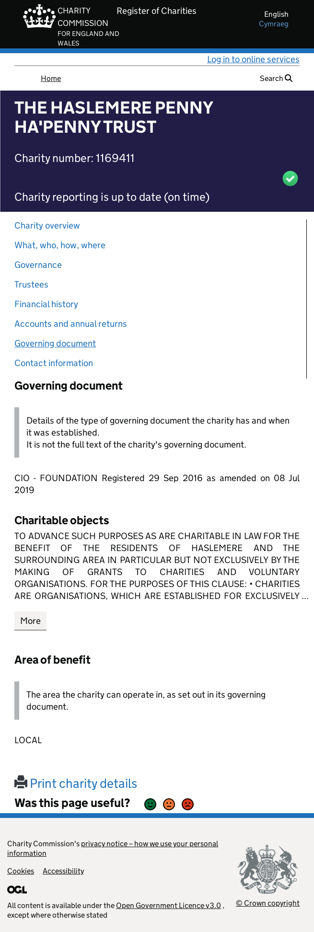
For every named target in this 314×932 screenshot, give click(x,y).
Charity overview (47, 225)
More (30, 620)
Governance (38, 264)
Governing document (55, 343)
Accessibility (63, 870)
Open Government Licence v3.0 (168, 905)
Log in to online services (253, 59)
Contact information (53, 362)
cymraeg (274, 23)
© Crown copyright (268, 903)
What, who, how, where (59, 245)
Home (51, 78)
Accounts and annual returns (70, 323)
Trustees (31, 284)
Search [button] (276, 78)
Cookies (20, 870)
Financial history (46, 304)
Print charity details (75, 783)
